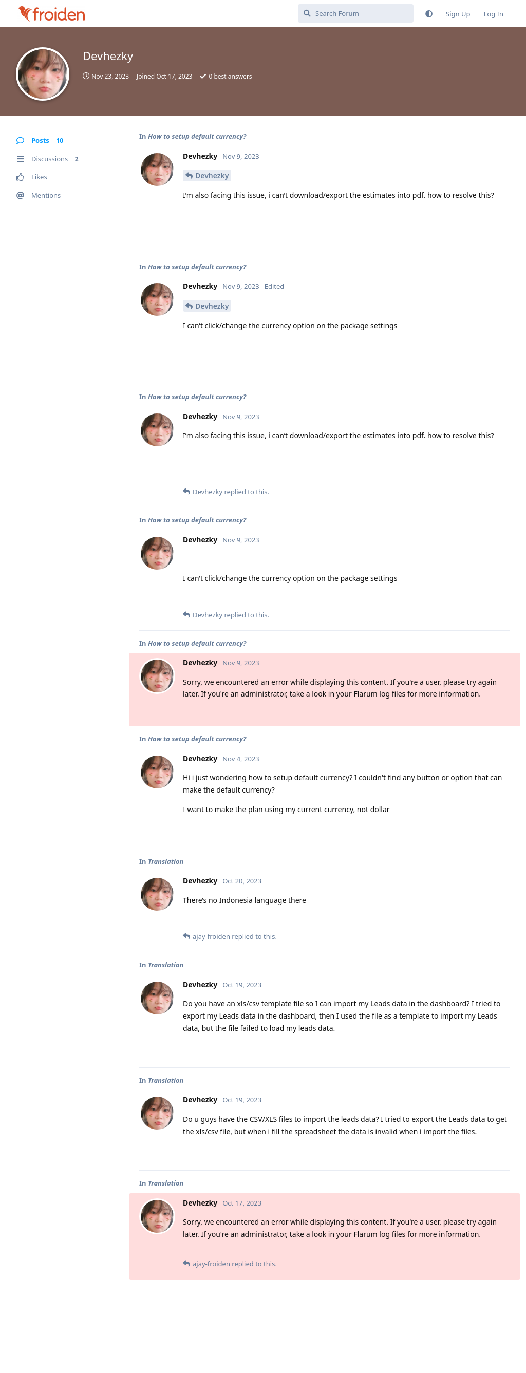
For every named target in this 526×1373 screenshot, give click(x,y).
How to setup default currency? (197, 136)
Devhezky (212, 175)
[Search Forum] (356, 13)
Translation (165, 861)
